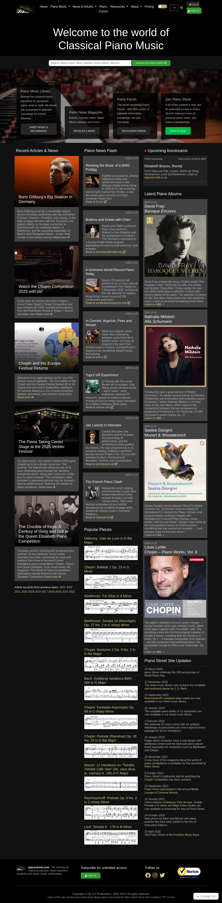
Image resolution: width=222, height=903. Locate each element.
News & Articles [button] (83, 6)
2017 (45, 591)
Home (44, 6)
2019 (31, 591)
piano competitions (156, 763)
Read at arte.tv (96, 357)
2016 (51, 591)
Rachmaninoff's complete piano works (167, 698)
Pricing (149, 6)
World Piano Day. (155, 675)
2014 (65, 591)
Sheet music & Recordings (38, 129)
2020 (24, 591)
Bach (166, 818)
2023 (63, 587)
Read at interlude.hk (99, 517)
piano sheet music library (87, 897)
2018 (38, 591)
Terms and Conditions (149, 897)
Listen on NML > (154, 304)
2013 (72, 591)
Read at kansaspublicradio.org (106, 251)
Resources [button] (118, 6)
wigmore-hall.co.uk (156, 177)
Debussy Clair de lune (179, 802)
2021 (18, 591)
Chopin (154, 750)
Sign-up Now (178, 131)
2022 (69, 587)
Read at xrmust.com (99, 407)
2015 (58, 591)
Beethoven (199, 747)
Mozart (179, 818)
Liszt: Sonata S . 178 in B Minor (108, 827)
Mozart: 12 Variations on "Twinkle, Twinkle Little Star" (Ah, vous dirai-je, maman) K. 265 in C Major (110, 769)
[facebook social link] (149, 876)
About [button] (135, 6)
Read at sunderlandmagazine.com (108, 302)
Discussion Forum (134, 131)
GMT (203, 159)
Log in (194, 5)
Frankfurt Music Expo (186, 834)
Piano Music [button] (59, 6)
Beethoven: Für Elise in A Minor (107, 596)
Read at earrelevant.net (101, 464)
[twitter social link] (163, 876)
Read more (61, 237)
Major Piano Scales (184, 805)
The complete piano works (160, 711)
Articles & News (84, 131)
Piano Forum (103, 9)
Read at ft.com (96, 201)
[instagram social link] (156, 876)
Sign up (193, 11)
